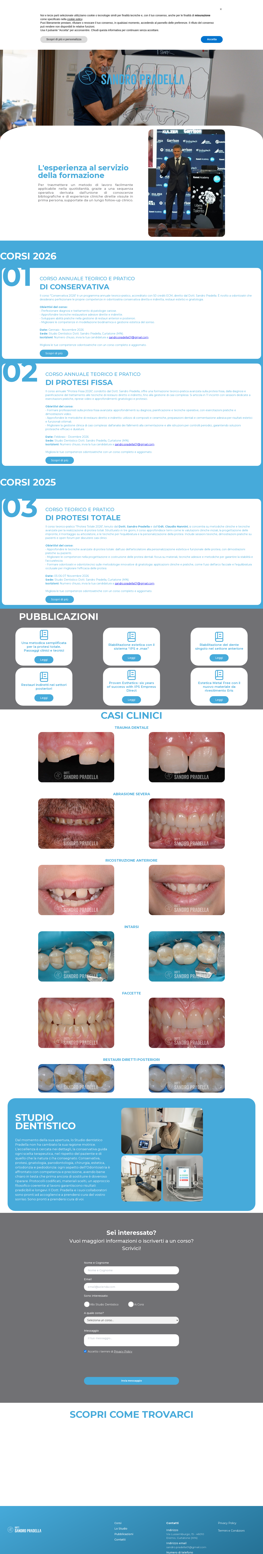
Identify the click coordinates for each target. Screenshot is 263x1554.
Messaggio (91, 1330)
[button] (221, 1513)
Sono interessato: (96, 1295)
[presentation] (113, 1365)
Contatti (236, 17)
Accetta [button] (212, 1543)
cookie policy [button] (74, 1523)
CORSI (165, 17)
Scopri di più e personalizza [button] (63, 1543)
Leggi (44, 659)
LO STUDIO (184, 17)
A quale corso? (94, 1313)
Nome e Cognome (96, 1262)
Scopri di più (54, 353)
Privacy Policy (123, 1351)
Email (88, 1279)
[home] (34, 17)
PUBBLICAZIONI (210, 17)
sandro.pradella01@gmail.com (128, 337)
